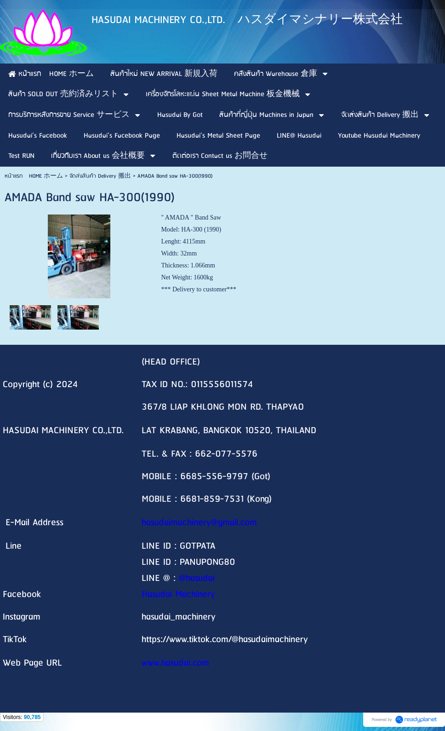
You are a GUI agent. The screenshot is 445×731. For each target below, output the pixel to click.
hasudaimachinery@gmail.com (199, 523)
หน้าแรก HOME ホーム (34, 176)
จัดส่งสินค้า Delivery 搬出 (100, 176)
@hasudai (197, 578)
